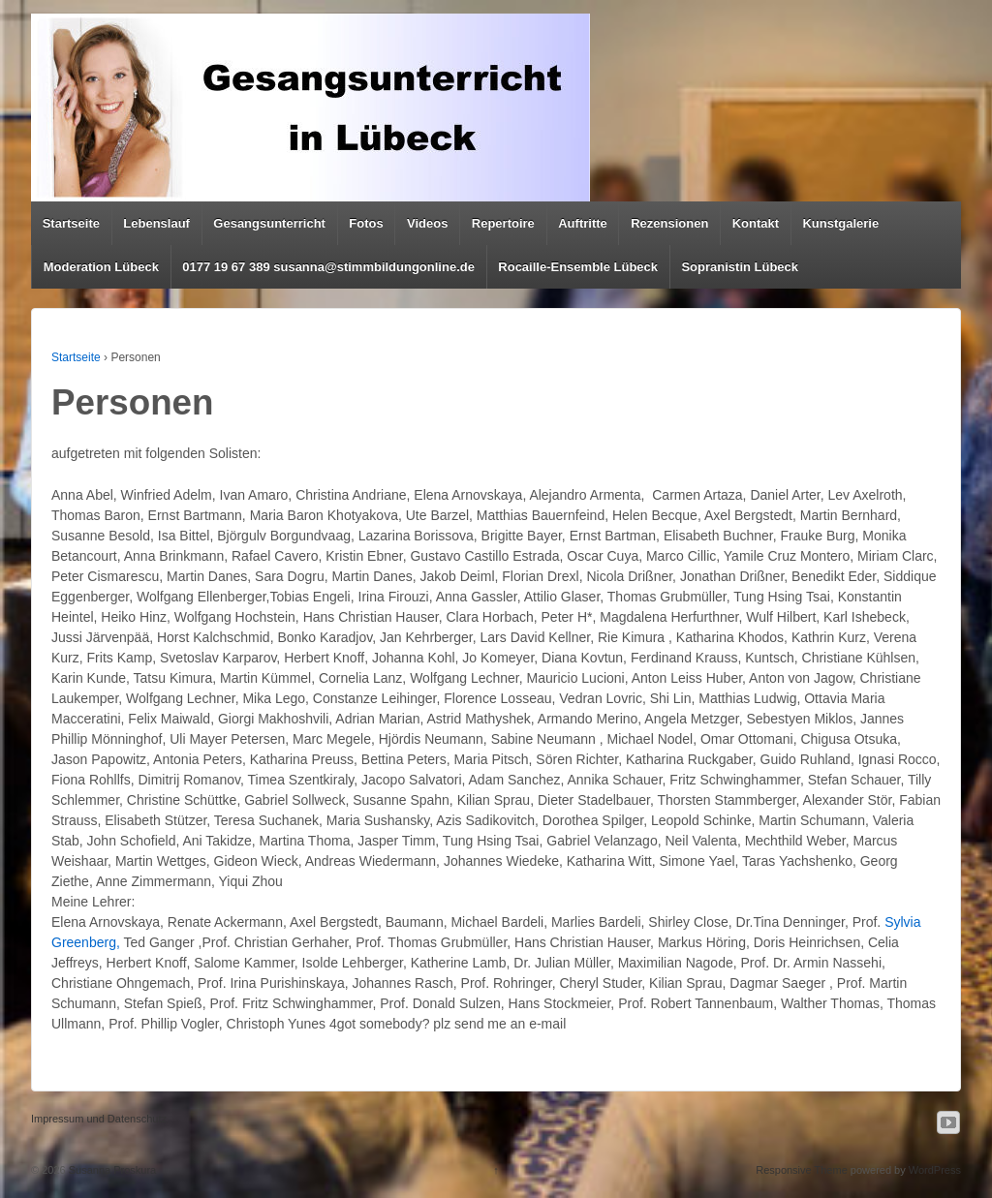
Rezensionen (669, 223)
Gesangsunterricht (269, 223)
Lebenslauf (156, 223)
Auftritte (582, 223)
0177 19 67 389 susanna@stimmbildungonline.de (328, 267)
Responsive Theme (802, 1170)
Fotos (366, 223)
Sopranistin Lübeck (739, 267)
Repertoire (503, 223)
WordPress (935, 1170)
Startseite (71, 223)
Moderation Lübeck (101, 267)
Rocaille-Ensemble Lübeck (578, 267)
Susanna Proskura (111, 1170)
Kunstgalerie (840, 223)
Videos (427, 223)
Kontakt (755, 223)
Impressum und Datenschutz (99, 1118)
